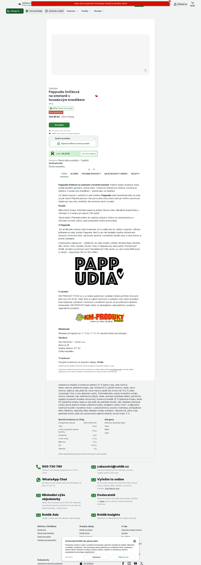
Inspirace (72, 11)
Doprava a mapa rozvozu (132, 468)
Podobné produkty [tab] (91, 112)
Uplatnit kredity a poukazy (89, 478)
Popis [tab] (64, 112)
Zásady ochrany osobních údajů (50, 519)
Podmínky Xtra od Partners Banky (50, 509)
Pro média (126, 475)
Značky (86, 11)
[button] (180, 4)
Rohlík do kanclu (85, 468)
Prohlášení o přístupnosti (47, 532)
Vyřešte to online (110, 418)
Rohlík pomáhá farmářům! (132, 482)
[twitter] (141, 501)
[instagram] (129, 501)
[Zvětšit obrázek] (91, 63)
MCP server (84, 482)
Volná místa (126, 478)
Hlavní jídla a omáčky (123, 98)
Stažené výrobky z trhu (131, 492)
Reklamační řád (43, 526)
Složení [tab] (74, 112)
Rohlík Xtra (41, 468)
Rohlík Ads (50, 453)
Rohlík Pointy (84, 471)
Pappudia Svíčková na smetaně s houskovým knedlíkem (127, 34)
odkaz (102, 440)
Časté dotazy (127, 489)
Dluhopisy (125, 485)
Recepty (99, 11)
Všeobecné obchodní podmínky (50, 502)
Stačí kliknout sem (112, 427)
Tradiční (139, 98)
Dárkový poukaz (85, 475)
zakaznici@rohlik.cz (113, 405)
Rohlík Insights (108, 453)
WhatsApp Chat (54, 418)
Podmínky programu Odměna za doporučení (55, 529)
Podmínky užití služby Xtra (47, 505)
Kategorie (15, 11)
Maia (81, 485)
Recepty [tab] (135, 112)
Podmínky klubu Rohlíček (47, 512)
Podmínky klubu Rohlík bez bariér (50, 515)
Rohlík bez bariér (44, 475)
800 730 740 (52, 405)
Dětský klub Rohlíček (45, 471)
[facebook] (123, 501)
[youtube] (135, 501)
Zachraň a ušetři (54, 11)
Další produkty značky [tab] (116, 112)
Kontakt (125, 471)
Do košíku (113, 63)
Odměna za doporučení (46, 478)
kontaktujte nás (115, 308)
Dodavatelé (106, 433)
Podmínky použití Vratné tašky (49, 522)
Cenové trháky (34, 11)
